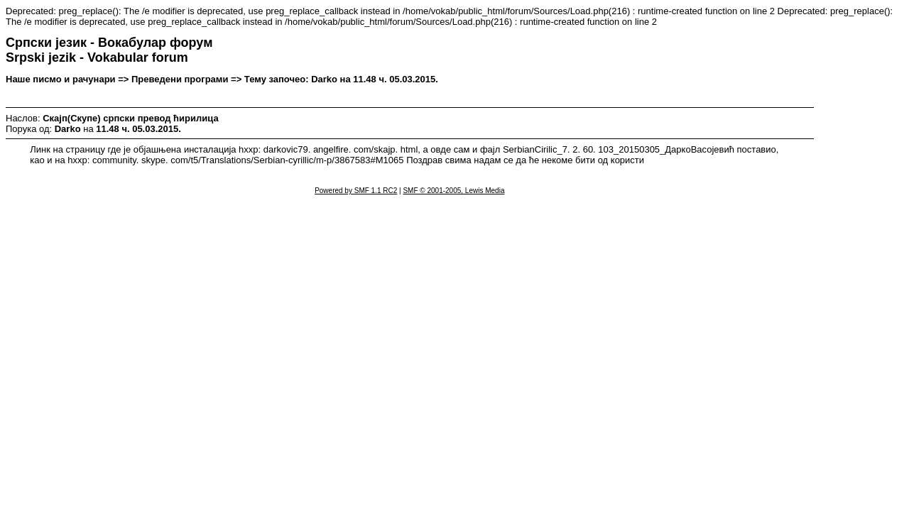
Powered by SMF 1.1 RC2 (356, 190)
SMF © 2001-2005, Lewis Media (453, 190)
